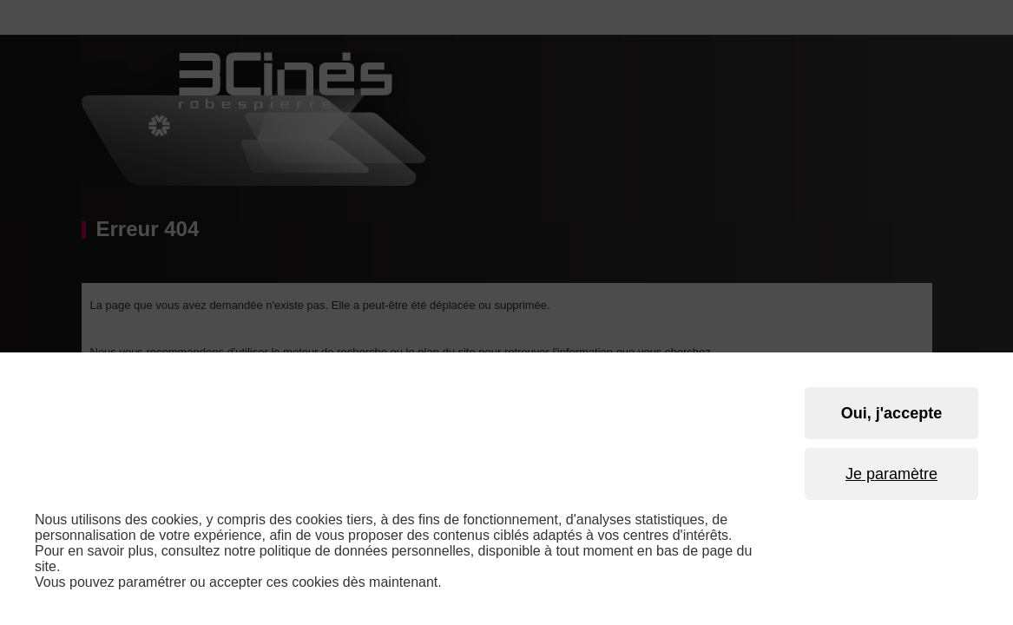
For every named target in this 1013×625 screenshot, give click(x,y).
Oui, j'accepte (891, 413)
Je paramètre (891, 474)
